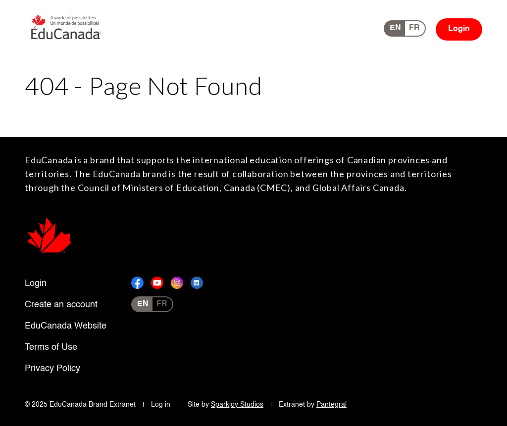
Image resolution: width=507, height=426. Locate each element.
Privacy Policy (52, 368)
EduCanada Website (65, 326)
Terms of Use (51, 347)
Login (459, 29)
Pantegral (331, 404)
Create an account (61, 304)
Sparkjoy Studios (237, 404)
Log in (160, 404)
